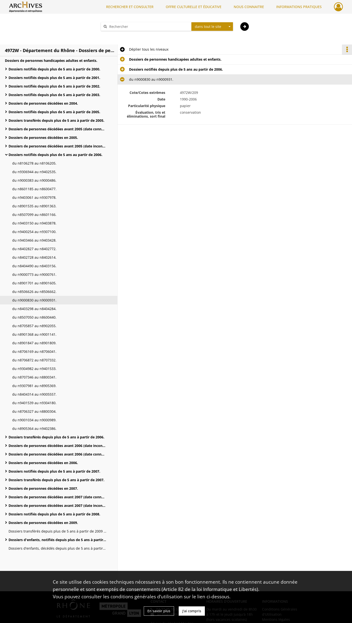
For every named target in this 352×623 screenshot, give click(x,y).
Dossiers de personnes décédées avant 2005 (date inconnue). (57, 146)
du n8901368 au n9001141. (34, 334)
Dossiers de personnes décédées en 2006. (43, 462)
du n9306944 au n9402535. (34, 171)
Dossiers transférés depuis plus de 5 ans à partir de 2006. (56, 437)
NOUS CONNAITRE (249, 6)
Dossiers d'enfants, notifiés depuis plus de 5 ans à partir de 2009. (57, 539)
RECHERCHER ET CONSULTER (130, 6)
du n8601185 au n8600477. (34, 189)
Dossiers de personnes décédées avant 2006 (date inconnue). (57, 445)
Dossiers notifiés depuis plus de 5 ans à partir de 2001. (54, 77)
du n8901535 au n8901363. (34, 206)
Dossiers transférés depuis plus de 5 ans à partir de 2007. (56, 480)
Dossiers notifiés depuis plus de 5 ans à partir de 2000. (54, 69)
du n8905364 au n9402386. (34, 428)
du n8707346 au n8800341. (34, 377)
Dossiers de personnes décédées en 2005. (43, 137)
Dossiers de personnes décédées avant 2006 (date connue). (57, 454)
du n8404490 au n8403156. (34, 266)
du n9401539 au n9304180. (34, 402)
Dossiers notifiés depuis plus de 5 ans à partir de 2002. (54, 86)
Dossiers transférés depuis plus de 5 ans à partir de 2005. (56, 120)
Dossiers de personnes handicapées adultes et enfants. (51, 60)
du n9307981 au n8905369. (34, 385)
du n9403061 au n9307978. (34, 197)
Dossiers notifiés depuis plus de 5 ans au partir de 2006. (55, 154)
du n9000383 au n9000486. (34, 180)
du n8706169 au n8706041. (34, 351)
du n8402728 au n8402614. (34, 257)
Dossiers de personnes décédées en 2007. (43, 488)
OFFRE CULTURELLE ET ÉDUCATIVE (193, 6)
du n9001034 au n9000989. (34, 420)
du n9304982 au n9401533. (34, 368)
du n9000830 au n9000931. (34, 300)
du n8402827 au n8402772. (34, 248)
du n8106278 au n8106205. (34, 163)
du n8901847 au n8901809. (34, 343)
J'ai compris (191, 611)
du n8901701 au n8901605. (34, 283)
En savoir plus (158, 611)
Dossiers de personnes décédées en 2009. (43, 522)
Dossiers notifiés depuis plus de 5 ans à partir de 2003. (54, 94)
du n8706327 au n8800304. (34, 411)
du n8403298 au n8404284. (34, 308)
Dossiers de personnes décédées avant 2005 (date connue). (57, 129)
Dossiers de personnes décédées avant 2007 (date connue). (57, 497)
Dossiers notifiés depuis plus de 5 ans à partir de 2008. (54, 514)
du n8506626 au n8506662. (34, 291)
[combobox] (212, 26)
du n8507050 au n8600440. (34, 317)
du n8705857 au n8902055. (34, 325)
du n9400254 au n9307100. (34, 231)
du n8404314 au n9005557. (34, 394)
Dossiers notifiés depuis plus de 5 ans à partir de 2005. (54, 112)
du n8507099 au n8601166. (34, 214)
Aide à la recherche (119, 35)
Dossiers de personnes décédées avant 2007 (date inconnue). (57, 505)
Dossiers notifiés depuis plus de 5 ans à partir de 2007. (54, 471)
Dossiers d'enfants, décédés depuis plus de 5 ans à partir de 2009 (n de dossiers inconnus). (57, 548)
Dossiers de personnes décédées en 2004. (43, 103)
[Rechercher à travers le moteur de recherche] (148, 26)
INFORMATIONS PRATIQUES (299, 6)
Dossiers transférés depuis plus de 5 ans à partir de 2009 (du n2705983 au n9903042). (57, 531)
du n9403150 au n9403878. (34, 223)
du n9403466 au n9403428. (34, 240)
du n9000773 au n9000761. (34, 274)
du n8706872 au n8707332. (34, 360)
